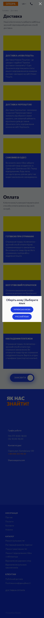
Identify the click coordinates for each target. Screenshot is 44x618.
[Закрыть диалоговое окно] (40, 3)
